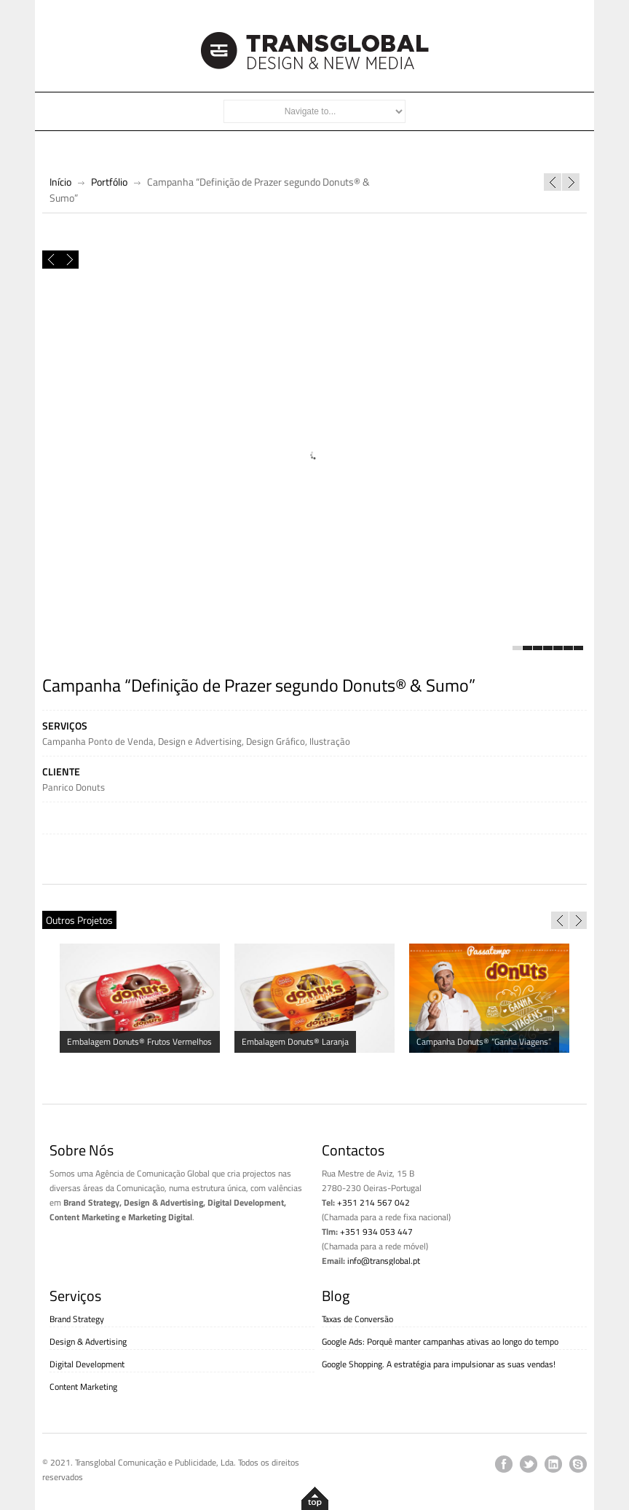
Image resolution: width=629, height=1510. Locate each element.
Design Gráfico (275, 741)
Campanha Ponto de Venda (98, 741)
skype (578, 1464)
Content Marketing (83, 1387)
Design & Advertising (88, 1341)
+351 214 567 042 (373, 1202)
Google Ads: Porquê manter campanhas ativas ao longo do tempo (440, 1341)
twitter (528, 1464)
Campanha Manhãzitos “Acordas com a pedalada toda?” (570, 182)
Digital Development (87, 1364)
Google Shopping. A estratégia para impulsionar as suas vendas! (438, 1364)
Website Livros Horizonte (552, 182)
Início (60, 181)
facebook (504, 1464)
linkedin (553, 1464)
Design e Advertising (200, 741)
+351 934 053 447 (376, 1231)
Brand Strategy (77, 1319)
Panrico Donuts (73, 787)
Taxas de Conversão (357, 1319)
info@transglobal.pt (383, 1261)
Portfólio (109, 181)
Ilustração (329, 741)
